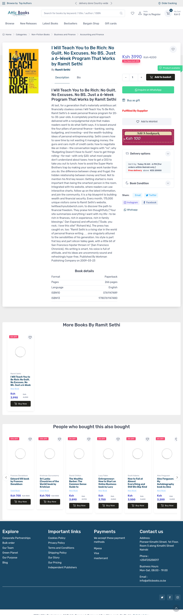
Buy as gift (131, 100)
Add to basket (160, 77)
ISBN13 (55, 298)
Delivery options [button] (138, 153)
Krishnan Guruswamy (49, 472)
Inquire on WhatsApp (148, 89)
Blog (5, 556)
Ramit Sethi (16, 373)
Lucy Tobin (103, 472)
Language (57, 287)
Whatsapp (130, 209)
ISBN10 (55, 292)
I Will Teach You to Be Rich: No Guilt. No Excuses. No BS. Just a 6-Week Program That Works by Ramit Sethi (21, 385)
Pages (55, 282)
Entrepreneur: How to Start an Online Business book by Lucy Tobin (107, 481)
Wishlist (147, 121)
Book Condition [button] (137, 183)
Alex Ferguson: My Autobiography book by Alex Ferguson (165, 481)
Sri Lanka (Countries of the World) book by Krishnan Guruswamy (49, 481)
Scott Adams (133, 472)
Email (138, 195)
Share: (125, 195)
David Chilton (75, 472)
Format (55, 276)
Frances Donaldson (19, 472)
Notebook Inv (141, 608)
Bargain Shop (91, 23)
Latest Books (50, 23)
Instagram (131, 202)
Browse (9, 23)
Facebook (149, 202)
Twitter (151, 195)
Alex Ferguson (163, 472)
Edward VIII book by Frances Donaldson (20, 478)
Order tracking (167, 3)
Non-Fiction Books (41, 34)
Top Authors (25, 3)
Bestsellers (70, 23)
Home (6, 34)
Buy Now (20, 404)
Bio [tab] (79, 77)
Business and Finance (64, 34)
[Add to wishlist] (173, 49)
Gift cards (111, 23)
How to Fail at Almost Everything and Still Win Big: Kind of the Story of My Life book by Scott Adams (138, 483)
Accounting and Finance (92, 34)
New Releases (28, 23)
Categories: (21, 34)
